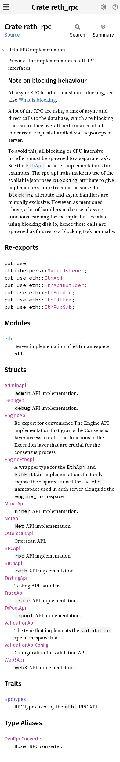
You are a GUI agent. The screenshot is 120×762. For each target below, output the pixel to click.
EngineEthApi (19, 459)
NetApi (12, 518)
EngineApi (16, 415)
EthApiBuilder (64, 285)
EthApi (53, 278)
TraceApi (14, 593)
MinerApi (15, 503)
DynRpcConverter (24, 739)
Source (12, 35)
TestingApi (16, 578)
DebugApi (15, 400)
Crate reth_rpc (55, 7)
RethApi (13, 563)
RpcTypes (15, 699)
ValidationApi (20, 623)
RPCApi (12, 548)
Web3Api (14, 660)
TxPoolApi (15, 608)
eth (8, 339)
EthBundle (58, 292)
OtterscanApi (19, 533)
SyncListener (65, 270)
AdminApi (15, 385)
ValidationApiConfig (26, 645)
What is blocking (37, 99)
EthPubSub (58, 307)
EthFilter (58, 300)
